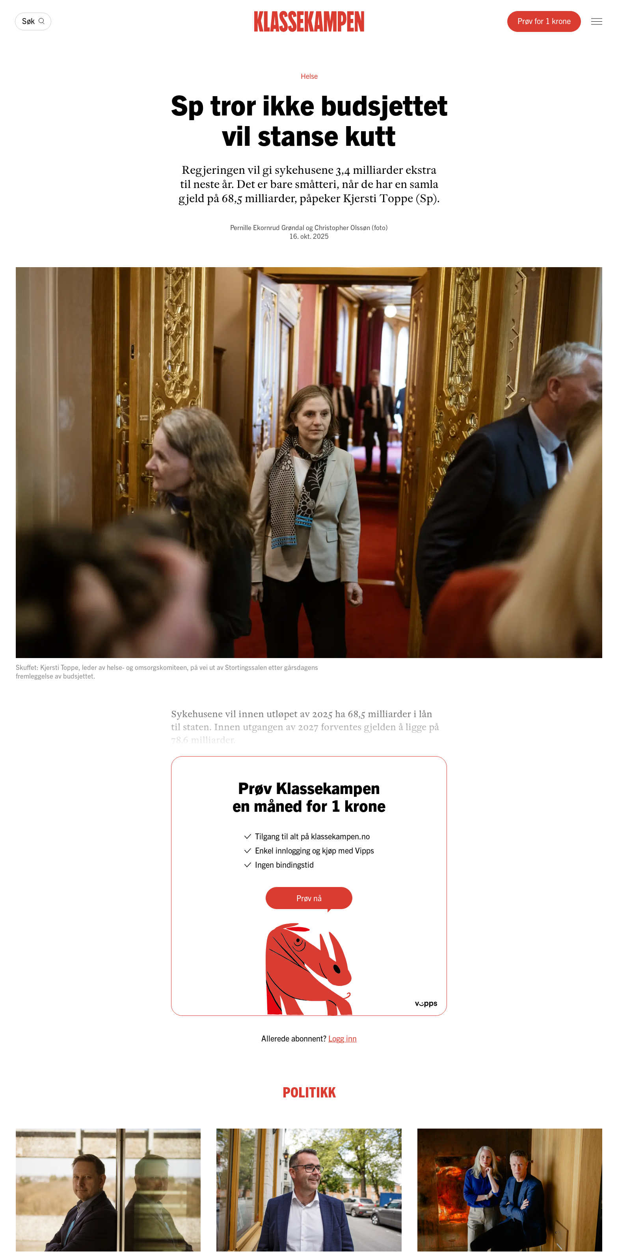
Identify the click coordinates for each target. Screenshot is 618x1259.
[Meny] (596, 21)
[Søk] (33, 21)
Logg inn (342, 1038)
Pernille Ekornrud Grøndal (267, 227)
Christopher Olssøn (342, 227)
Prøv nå (309, 898)
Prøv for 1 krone (544, 21)
